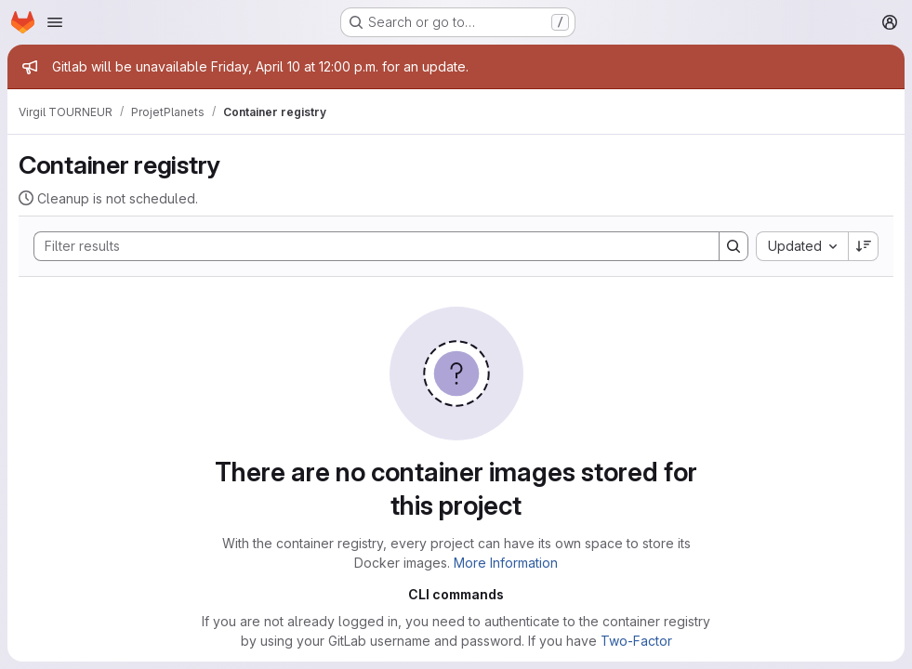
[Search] (367, 246)
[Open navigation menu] (55, 22)
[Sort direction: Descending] (864, 246)
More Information (506, 563)
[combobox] (802, 246)
